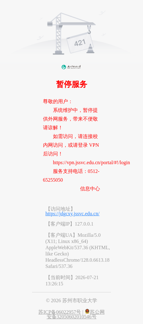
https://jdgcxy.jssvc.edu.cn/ (72, 213)
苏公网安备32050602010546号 (76, 314)
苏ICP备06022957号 (59, 312)
